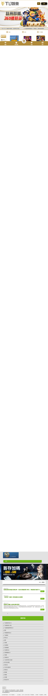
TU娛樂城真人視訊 (8, 625)
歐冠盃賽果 (12, 691)
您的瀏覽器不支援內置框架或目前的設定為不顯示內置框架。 (24, 23)
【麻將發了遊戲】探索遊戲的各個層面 (13, 597)
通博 (5, 630)
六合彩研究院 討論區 (8, 659)
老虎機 (5, 677)
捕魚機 (5, 672)
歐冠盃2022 (6, 679)
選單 (6, 561)
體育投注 (6, 669)
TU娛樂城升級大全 (8, 622)
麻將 (5, 640)
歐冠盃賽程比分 (7, 692)
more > (42, 591)
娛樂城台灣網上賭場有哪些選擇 (11, 604)
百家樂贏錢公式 (7, 652)
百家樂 (5, 642)
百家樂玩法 (6, 657)
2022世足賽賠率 (7, 667)
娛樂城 (5, 674)
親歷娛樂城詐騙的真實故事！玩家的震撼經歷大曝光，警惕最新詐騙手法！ (22, 589)
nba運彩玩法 (6, 650)
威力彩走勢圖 (7, 662)
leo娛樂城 (6, 645)
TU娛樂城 (6, 635)
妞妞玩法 (6, 664)
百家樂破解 (6, 647)
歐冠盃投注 (7, 691)
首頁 (40, 582)
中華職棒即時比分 (7, 632)
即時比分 (6, 637)
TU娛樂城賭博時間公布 (8, 627)
